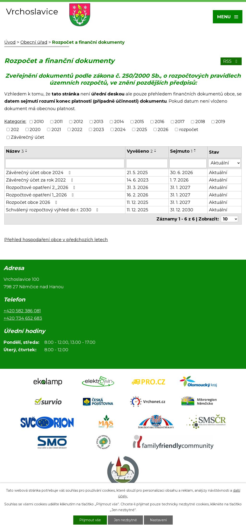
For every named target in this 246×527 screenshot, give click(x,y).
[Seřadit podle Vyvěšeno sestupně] (155, 151)
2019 (220, 122)
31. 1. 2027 (180, 187)
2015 (139, 122)
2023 (98, 129)
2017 (179, 122)
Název (15, 151)
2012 (78, 122)
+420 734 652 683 (23, 318)
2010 (39, 122)
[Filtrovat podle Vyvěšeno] (147, 163)
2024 (120, 129)
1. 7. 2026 (179, 180)
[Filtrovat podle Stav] (224, 163)
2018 (200, 122)
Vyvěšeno (140, 151)
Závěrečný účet (27, 137)
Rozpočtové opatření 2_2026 (41, 187)
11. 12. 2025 (137, 202)
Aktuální (218, 172)
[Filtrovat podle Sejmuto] (188, 163)
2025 (141, 129)
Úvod (10, 42)
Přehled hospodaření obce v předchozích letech (56, 239)
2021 (56, 129)
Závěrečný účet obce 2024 (39, 172)
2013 (98, 122)
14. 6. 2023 (137, 180)
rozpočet (188, 129)
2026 (163, 129)
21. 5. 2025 (137, 172)
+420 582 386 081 (22, 311)
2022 (77, 129)
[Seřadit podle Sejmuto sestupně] (195, 151)
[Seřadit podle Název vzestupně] (26, 150)
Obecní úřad (33, 42)
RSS (231, 61)
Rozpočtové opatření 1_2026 (41, 195)
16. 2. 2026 (137, 195)
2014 (119, 122)
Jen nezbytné (125, 520)
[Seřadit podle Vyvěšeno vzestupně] (155, 150)
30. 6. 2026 (181, 172)
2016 (159, 122)
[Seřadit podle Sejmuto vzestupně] (195, 150)
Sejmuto (181, 151)
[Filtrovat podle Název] (64, 163)
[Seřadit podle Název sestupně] (26, 151)
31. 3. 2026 (137, 187)
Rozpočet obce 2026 (32, 202)
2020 (35, 129)
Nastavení (158, 520)
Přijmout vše (90, 520)
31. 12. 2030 (181, 210)
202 (15, 129)
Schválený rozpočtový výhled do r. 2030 (53, 210)
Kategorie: (15, 121)
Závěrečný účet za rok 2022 (40, 180)
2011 (58, 122)
